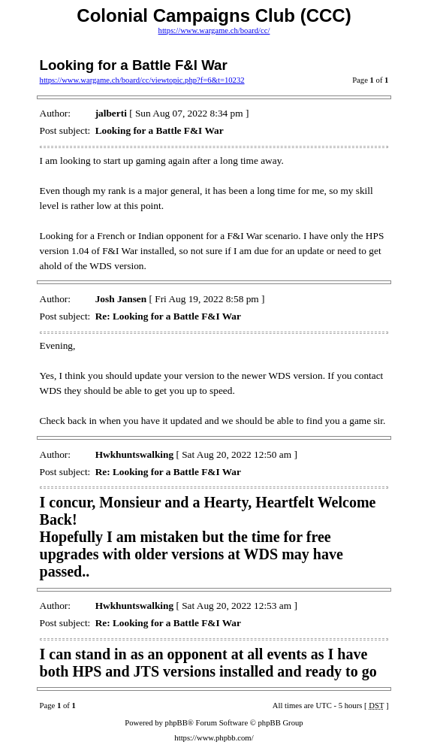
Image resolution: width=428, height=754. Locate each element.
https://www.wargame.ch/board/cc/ (214, 30)
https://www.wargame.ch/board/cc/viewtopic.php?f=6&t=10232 (142, 80)
